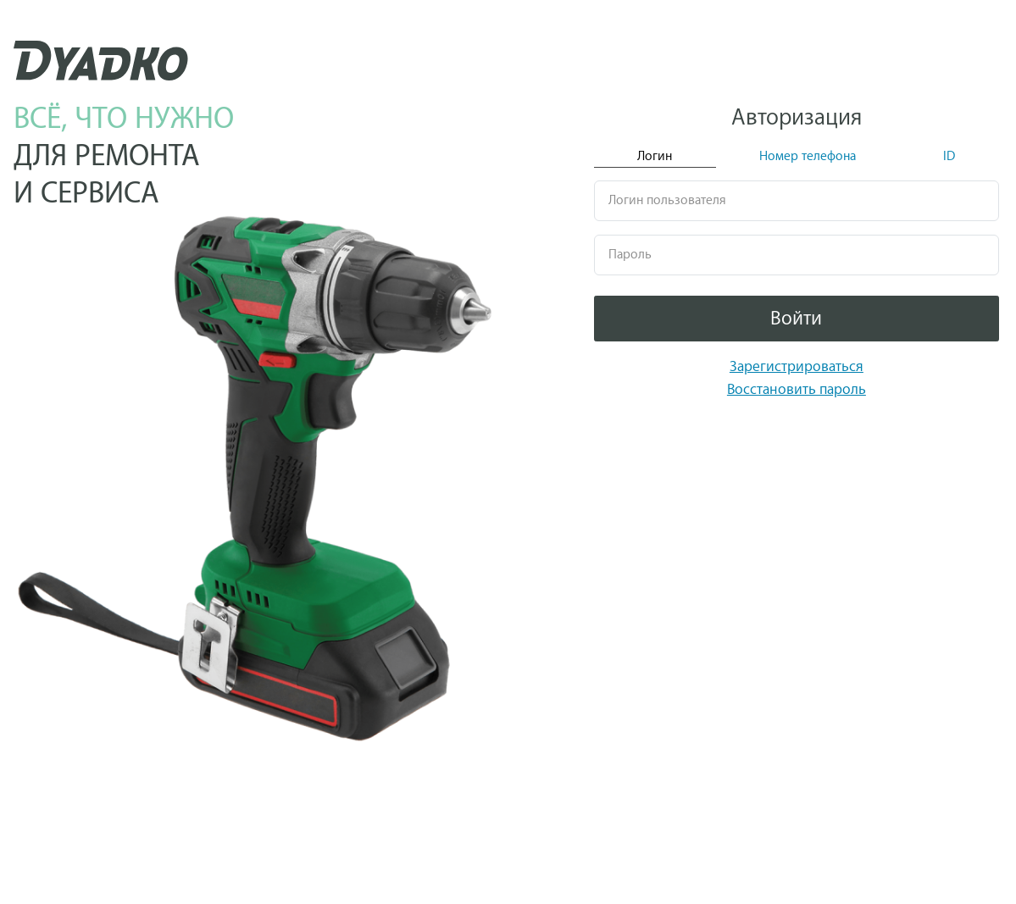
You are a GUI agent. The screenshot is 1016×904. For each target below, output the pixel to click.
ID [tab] (949, 156)
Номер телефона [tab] (807, 156)
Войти (796, 319)
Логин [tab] (654, 156)
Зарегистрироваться (796, 366)
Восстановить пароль (796, 389)
